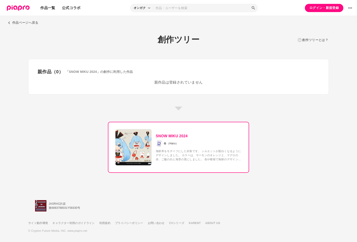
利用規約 (104, 223)
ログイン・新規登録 (324, 8)
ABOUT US (212, 223)
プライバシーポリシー (129, 223)
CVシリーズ (176, 223)
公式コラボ (71, 8)
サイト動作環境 (38, 223)
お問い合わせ (156, 223)
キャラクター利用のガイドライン (73, 223)
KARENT (195, 223)
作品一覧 (47, 8)
